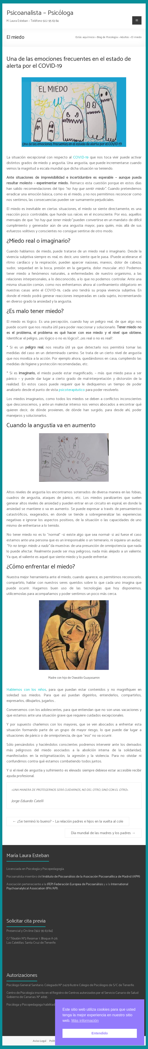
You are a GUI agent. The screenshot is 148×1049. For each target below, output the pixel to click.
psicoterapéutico (72, 390)
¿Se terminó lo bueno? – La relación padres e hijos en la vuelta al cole (68, 821)
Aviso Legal (39, 1041)
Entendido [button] (100, 1033)
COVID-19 (81, 157)
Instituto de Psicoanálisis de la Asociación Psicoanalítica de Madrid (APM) (91, 876)
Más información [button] (85, 1021)
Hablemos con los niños (26, 690)
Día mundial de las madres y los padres (103, 833)
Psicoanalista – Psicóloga (40, 13)
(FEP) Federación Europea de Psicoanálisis (75, 884)
